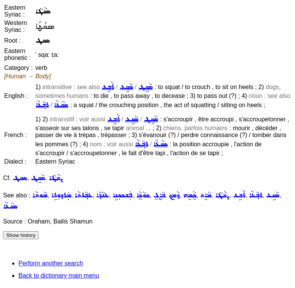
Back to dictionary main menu (58, 275)
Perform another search (50, 263)
